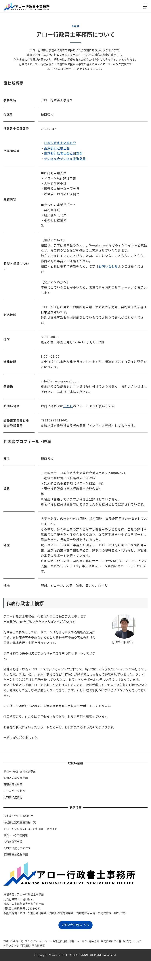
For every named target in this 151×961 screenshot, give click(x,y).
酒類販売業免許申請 (15, 778)
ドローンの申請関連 (15, 835)
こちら (68, 406)
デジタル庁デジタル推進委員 (65, 158)
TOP (6, 941)
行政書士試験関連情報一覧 (19, 822)
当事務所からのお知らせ (18, 816)
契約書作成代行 (12, 797)
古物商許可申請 (12, 784)
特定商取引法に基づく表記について (121, 941)
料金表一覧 (16, 941)
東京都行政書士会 (57, 148)
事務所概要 (38, 945)
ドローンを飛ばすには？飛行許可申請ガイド (30, 829)
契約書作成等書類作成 (16, 848)
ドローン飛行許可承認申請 (19, 771)
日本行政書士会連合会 (60, 143)
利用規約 (25, 945)
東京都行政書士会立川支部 (63, 153)
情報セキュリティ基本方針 (84, 941)
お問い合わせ (108, 266)
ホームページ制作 (14, 791)
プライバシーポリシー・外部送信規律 (46, 941)
